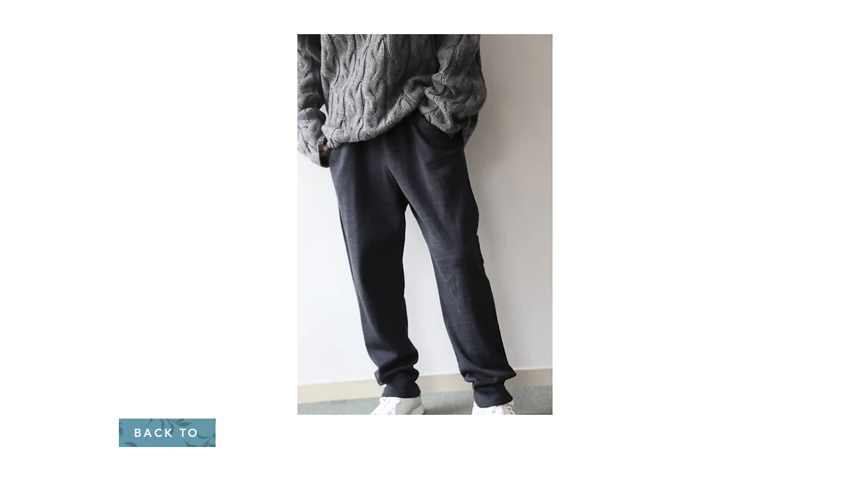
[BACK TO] (167, 433)
